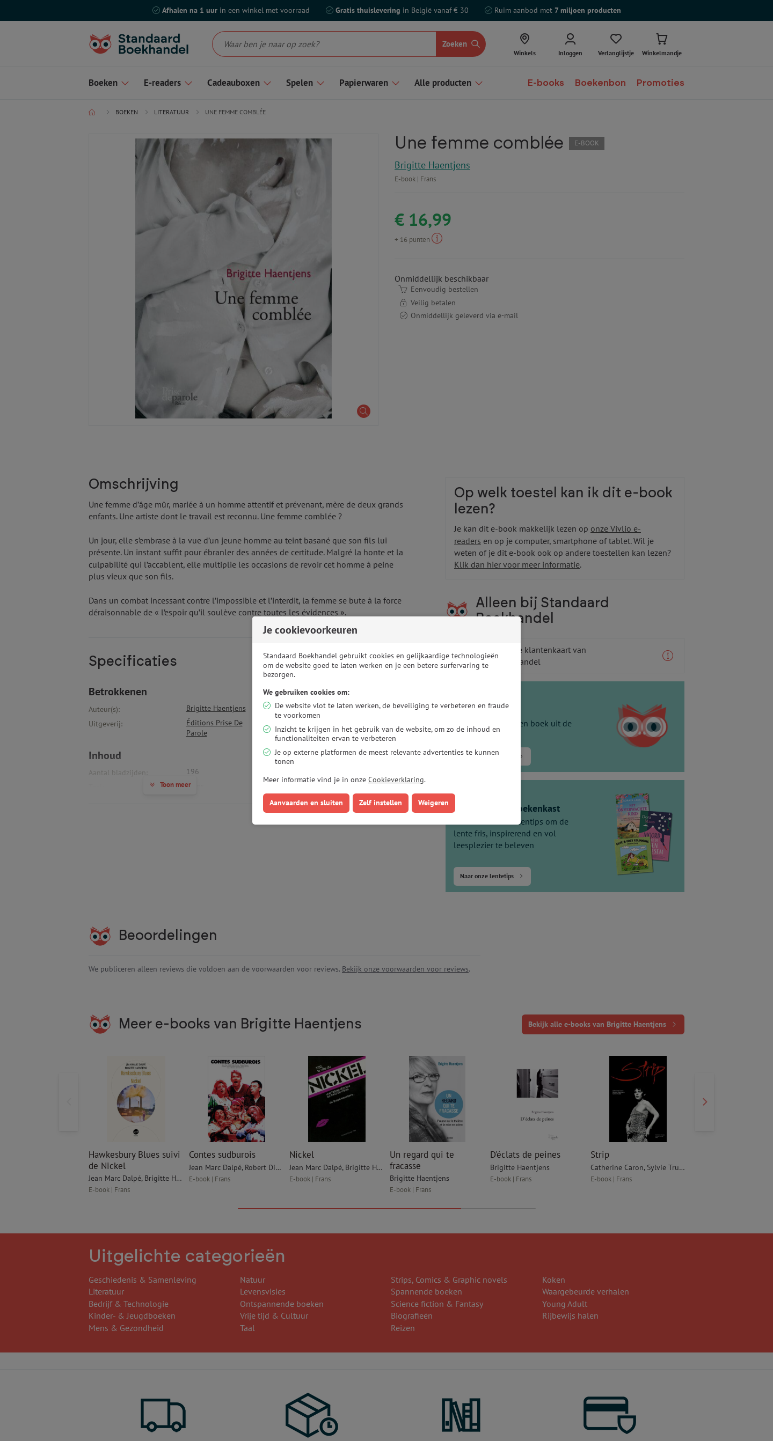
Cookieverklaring (396, 779)
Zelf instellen (380, 802)
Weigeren (433, 802)
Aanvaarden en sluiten (306, 802)
